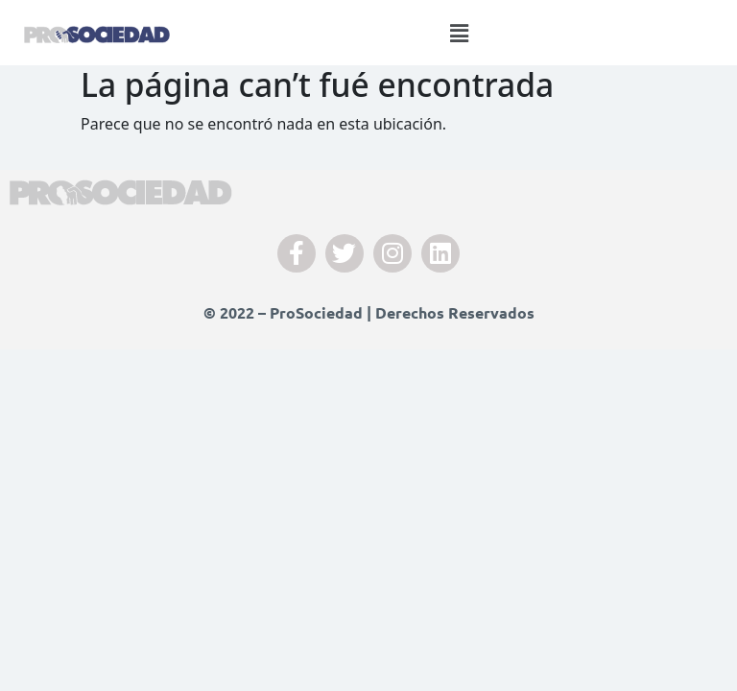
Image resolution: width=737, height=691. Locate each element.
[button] (459, 32)
